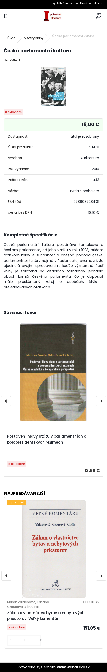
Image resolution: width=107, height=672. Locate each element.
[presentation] (6, 401)
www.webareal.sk (73, 667)
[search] (98, 16)
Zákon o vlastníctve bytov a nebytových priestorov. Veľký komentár (46, 615)
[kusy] (24, 640)
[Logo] (53, 16)
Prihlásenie (64, 3)
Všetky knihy (33, 38)
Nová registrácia (91, 3)
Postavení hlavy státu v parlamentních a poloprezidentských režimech (46, 439)
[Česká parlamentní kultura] (53, 86)
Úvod (11, 38)
